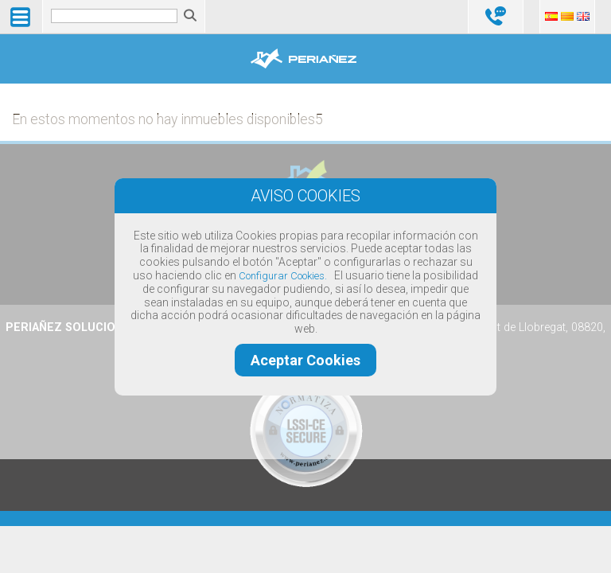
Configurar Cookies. (283, 276)
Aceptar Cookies (305, 360)
